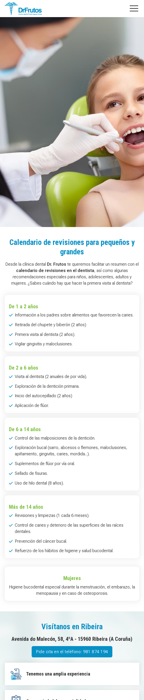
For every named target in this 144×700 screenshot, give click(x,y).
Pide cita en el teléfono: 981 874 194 (72, 651)
